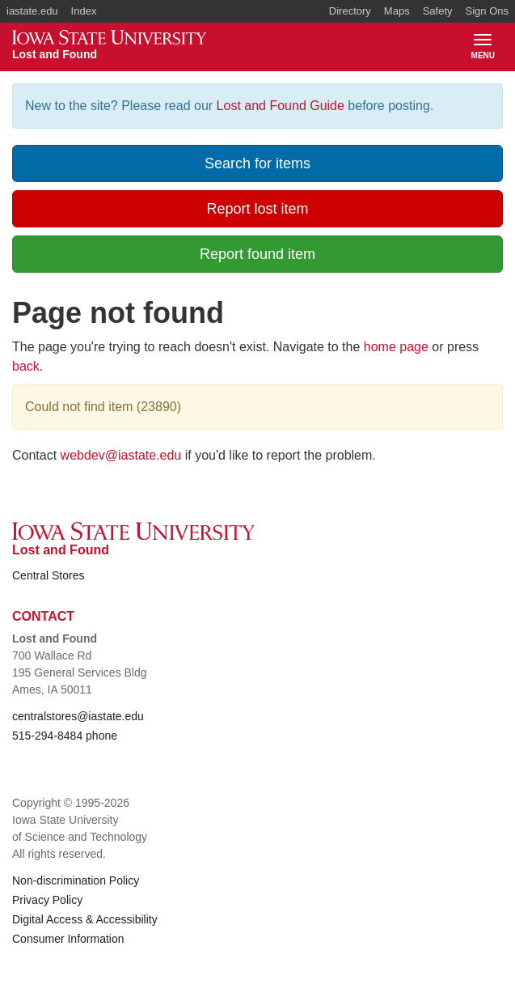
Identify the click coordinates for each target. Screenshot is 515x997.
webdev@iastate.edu (121, 455)
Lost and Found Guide (280, 105)
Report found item (257, 254)
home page (396, 347)
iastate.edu (32, 11)
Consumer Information (68, 938)
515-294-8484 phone (64, 735)
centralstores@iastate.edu (78, 716)
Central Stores (48, 575)
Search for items (257, 163)
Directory (350, 11)
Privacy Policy (47, 899)
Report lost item (257, 209)
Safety (438, 11)
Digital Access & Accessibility (85, 919)
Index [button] (84, 11)
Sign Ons (487, 11)
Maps (397, 11)
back (26, 366)
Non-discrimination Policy (75, 880)
